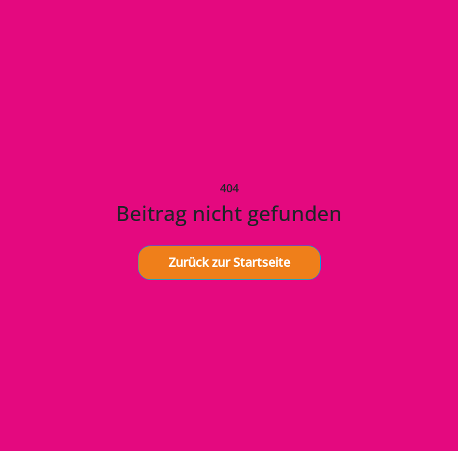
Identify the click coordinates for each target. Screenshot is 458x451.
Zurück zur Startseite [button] (229, 262)
